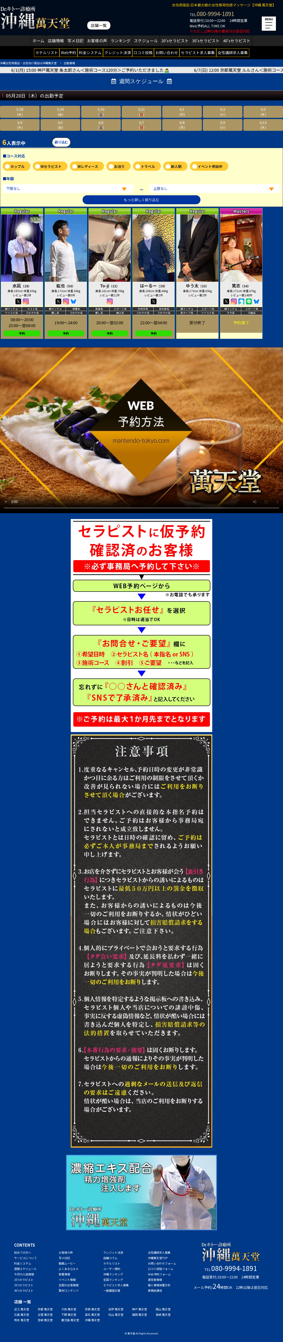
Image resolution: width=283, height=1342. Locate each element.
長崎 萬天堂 (163, 1314)
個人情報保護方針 (159, 1285)
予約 (22, 333)
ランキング (120, 40)
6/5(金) (60, 125)
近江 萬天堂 (21, 1309)
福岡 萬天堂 (139, 1314)
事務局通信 (155, 1290)
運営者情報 (155, 1280)
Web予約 (68, 52)
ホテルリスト (46, 52)
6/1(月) (182, 111)
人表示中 (13, 142)
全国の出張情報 (69, 1285)
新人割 (176, 166)
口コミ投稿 (143, 52)
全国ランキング (113, 1280)
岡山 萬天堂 (163, 1309)
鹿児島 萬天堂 (70, 1320)
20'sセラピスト (175, 40)
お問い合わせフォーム (162, 1263)
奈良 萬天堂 (92, 1309)
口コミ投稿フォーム (160, 1269)
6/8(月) (182, 125)
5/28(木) (20, 111)
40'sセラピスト (236, 40)
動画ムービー (67, 1263)
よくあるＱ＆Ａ (69, 1269)
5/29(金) (60, 111)
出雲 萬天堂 (45, 1314)
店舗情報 (56, 40)
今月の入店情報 (24, 1274)
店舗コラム (110, 1258)
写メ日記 (75, 40)
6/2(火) (222, 111)
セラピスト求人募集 (198, 52)
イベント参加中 (210, 166)
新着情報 (64, 1274)
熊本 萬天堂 (21, 1320)
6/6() (101, 125)
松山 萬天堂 (115, 1314)
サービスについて (25, 1258)
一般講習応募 (111, 1290)
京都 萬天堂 (45, 1309)
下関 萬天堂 (68, 1314)
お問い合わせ (166, 52)
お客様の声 (97, 40)
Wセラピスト (51, 166)
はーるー (153, 285)
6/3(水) (263, 111)
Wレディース (88, 166)
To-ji (110, 285)
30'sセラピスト (206, 40)
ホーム (38, 40)
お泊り (119, 166)
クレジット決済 (117, 52)
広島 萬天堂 (21, 1314)
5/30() (101, 111)
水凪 (21, 285)
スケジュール (146, 40)
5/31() (141, 111)
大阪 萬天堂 (68, 1309)
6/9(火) (222, 125)
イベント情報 (67, 1280)
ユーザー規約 (111, 1269)
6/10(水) (263, 125)
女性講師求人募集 (233, 52)
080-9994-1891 (215, 13)
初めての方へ (22, 1252)
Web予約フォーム (159, 1274)
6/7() (141, 125)
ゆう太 (197, 285)
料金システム (90, 52)
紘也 (65, 285)
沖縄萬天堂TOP (158, 1258)
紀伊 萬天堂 (115, 1309)
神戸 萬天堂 (139, 1309)
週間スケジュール (25, 1269)
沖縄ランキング (113, 1274)
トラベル (148, 166)
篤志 (241, 285)
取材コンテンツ (69, 1290)
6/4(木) (20, 125)
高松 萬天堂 (92, 1314)
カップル (17, 166)
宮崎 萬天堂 (45, 1320)
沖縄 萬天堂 (92, 1320)
